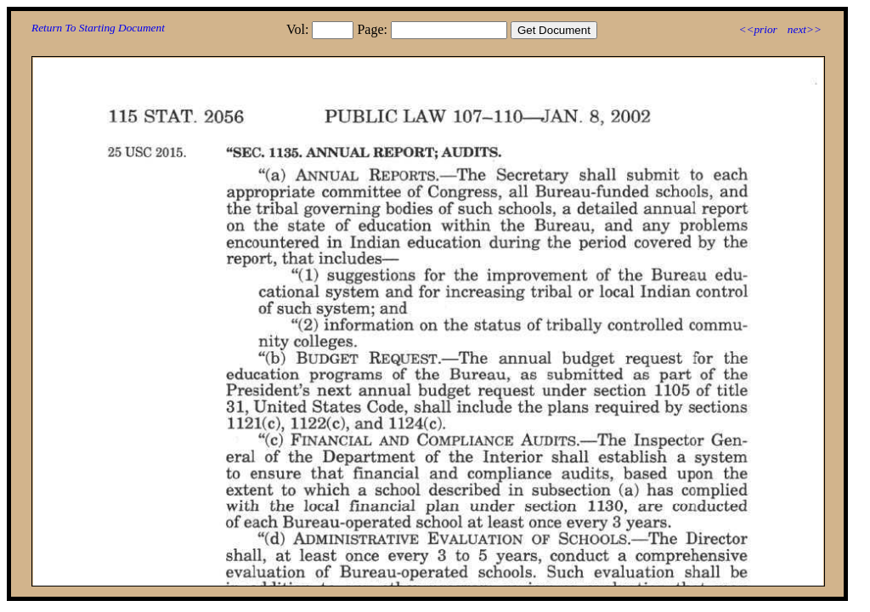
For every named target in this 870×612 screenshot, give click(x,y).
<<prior (757, 29)
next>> (805, 29)
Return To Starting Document (98, 27)
